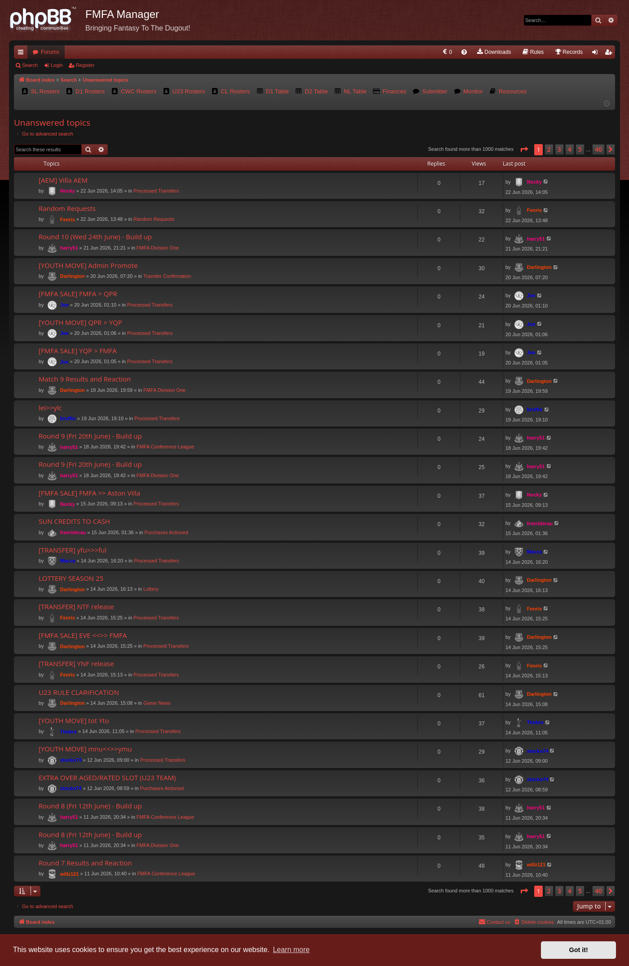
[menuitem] (447, 52)
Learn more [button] (291, 949)
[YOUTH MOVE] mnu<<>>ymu (85, 748)
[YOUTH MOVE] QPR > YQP (80, 322)
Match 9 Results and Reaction (85, 378)
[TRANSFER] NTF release (76, 606)
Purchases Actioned (166, 532)
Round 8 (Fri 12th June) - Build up (90, 805)
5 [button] (580, 149)
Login (57, 65)
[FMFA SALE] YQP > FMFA (78, 350)
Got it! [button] (578, 949)
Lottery (151, 589)
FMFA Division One (158, 247)
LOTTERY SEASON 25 (71, 578)
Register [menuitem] (610, 54)
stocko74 (71, 760)
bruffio (68, 418)
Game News (157, 703)
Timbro (68, 731)
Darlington (72, 276)
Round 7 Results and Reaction (85, 862)
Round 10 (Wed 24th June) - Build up (95, 236)
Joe (64, 304)
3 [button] (559, 149)
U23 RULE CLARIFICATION (79, 692)
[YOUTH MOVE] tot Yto (74, 720)
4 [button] (569, 149)
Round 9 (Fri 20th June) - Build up (90, 435)
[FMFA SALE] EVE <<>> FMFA (83, 635)
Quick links (22, 54)
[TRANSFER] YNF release (76, 663)
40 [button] (598, 149)
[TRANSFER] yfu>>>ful (72, 549)
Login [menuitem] (597, 54)
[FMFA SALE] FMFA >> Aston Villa (89, 492)
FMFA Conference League (165, 446)
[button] (524, 149)
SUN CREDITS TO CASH (74, 521)
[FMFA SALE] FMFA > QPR (78, 293)
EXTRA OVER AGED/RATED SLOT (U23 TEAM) (107, 777)
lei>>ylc (50, 407)
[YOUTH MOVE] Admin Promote (88, 265)
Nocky (67, 190)
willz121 (69, 874)
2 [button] (549, 149)
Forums (50, 52)
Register (85, 65)
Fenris (67, 219)
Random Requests (67, 208)
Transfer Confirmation (167, 276)
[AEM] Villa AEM (63, 180)
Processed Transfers (156, 190)
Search (30, 65)
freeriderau (73, 532)
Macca (67, 560)
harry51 (69, 247)
